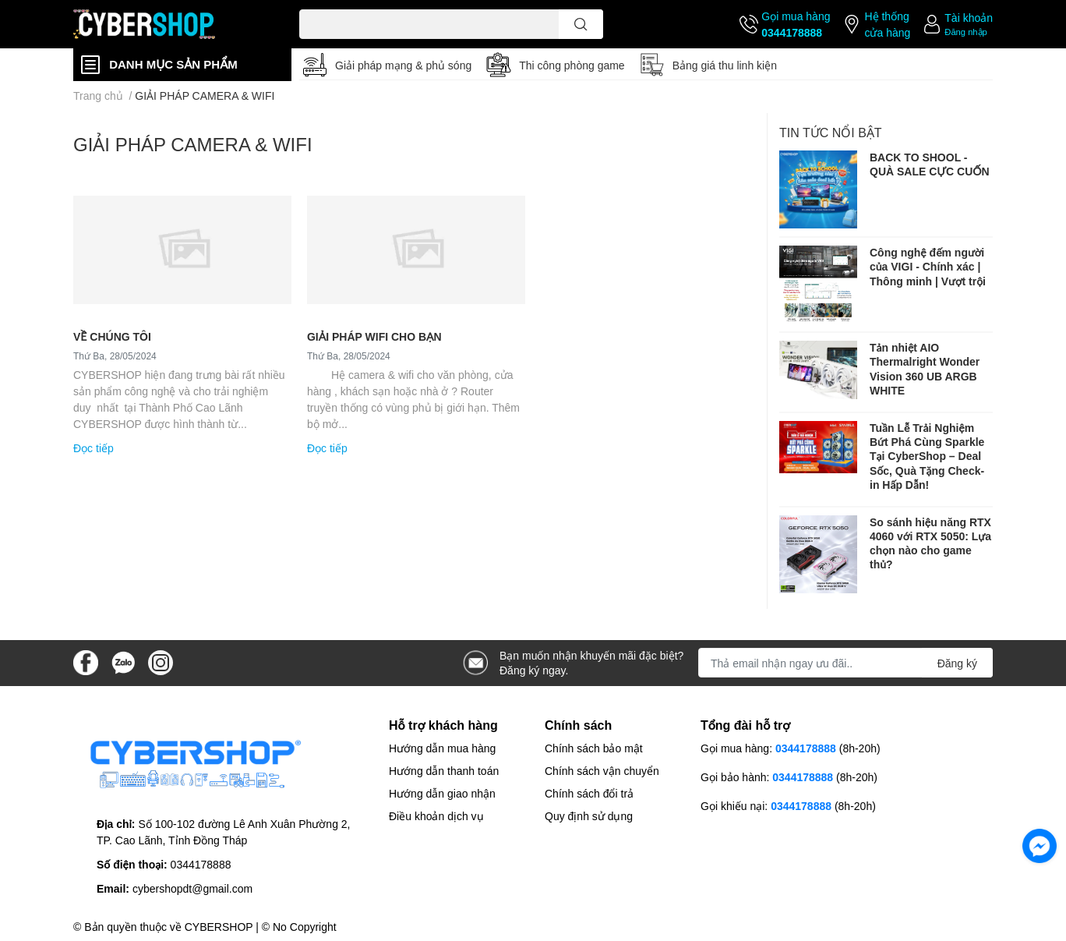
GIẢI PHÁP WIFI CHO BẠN (374, 336)
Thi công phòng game (571, 65)
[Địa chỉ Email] (845, 662)
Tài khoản (968, 17)
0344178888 (791, 32)
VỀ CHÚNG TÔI (112, 336)
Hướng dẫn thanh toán (444, 770)
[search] (581, 24)
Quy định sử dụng (589, 815)
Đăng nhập (965, 32)
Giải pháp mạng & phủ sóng (403, 65)
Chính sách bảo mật (594, 748)
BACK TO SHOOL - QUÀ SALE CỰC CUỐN (930, 164)
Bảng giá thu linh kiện (724, 65)
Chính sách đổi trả (589, 793)
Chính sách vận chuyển (602, 770)
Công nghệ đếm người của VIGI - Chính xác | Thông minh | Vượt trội (928, 266)
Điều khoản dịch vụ (436, 815)
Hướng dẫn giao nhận (442, 793)
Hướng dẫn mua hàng (442, 748)
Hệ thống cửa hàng (887, 24)
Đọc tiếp (93, 448)
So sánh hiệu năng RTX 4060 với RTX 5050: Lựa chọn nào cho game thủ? (930, 543)
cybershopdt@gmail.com (192, 888)
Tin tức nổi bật (830, 132)
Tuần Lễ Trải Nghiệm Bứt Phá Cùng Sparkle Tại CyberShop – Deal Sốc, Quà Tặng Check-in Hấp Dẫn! (927, 456)
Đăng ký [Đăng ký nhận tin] (957, 663)
